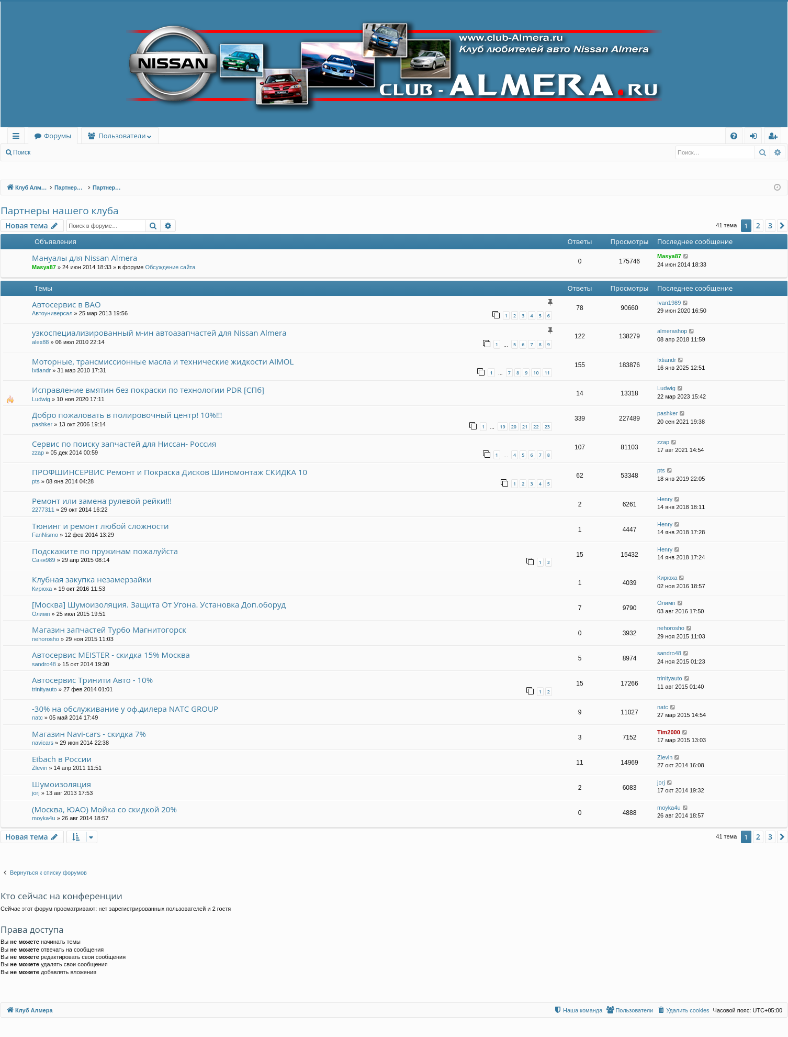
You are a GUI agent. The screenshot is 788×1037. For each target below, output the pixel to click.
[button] (782, 225)
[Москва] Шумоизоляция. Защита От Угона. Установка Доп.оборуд (159, 604)
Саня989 (43, 560)
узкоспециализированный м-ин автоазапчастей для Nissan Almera (159, 332)
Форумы (57, 135)
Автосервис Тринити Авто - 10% (92, 680)
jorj (36, 793)
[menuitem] (734, 136)
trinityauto (44, 689)
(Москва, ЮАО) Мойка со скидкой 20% (104, 809)
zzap (38, 452)
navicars (42, 743)
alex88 (40, 342)
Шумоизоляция (61, 784)
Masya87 (44, 267)
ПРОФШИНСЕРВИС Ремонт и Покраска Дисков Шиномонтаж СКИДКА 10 (169, 472)
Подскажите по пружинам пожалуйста (105, 551)
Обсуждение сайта (170, 267)
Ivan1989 (669, 303)
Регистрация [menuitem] (775, 137)
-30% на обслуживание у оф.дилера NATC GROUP (125, 708)
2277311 (43, 509)
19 (502, 426)
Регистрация (93, 152)
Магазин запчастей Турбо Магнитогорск (109, 629)
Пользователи (121, 135)
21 (524, 426)
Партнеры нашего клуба (60, 210)
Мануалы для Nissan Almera (84, 257)
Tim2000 (668, 732)
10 (535, 372)
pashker (42, 424)
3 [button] (770, 225)
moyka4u (43, 818)
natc (37, 717)
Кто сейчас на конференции (61, 896)
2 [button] (758, 225)
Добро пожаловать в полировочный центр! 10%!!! (127, 415)
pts (36, 481)
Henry (664, 499)
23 (547, 426)
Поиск (21, 152)
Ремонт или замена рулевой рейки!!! (102, 500)
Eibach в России (62, 759)
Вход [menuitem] (755, 137)
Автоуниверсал (52, 313)
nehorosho (45, 639)
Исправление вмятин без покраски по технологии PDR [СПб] (148, 389)
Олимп (41, 614)
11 (547, 372)
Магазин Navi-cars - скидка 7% (89, 734)
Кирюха (42, 589)
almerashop (672, 331)
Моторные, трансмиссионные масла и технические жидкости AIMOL (163, 361)
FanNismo (45, 535)
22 (535, 426)
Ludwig (41, 399)
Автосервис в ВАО (66, 304)
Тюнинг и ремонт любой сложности (100, 526)
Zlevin (39, 768)
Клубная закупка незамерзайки (92, 579)
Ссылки (18, 137)
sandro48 (44, 664)
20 (513, 426)
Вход (53, 152)
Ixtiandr (41, 370)
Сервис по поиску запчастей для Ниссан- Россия (124, 443)
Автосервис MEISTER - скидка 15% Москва (111, 654)
